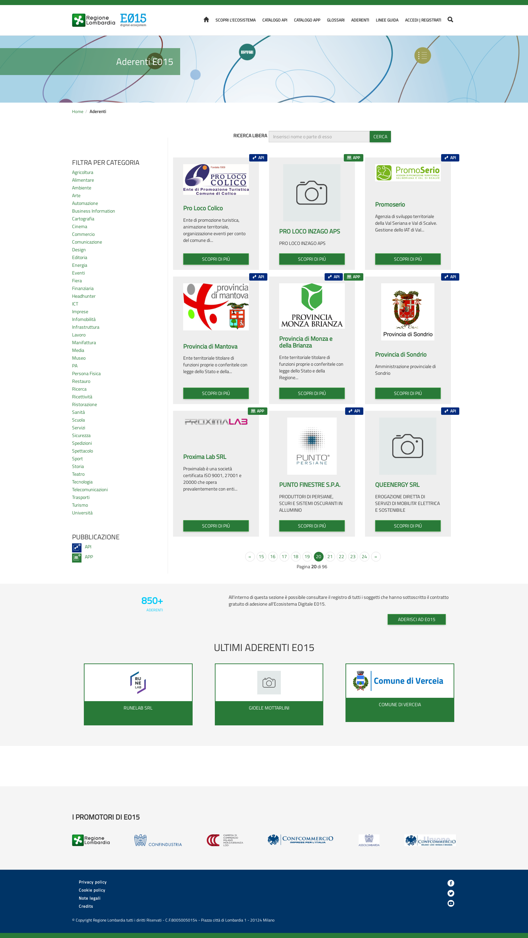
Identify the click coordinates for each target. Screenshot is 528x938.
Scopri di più (216, 258)
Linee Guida (387, 20)
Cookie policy (92, 890)
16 (272, 556)
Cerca (380, 136)
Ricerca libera (250, 135)
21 (330, 556)
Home (78, 111)
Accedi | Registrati (423, 20)
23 (353, 556)
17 (284, 556)
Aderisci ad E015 (416, 619)
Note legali (90, 898)
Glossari (335, 20)
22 (341, 556)
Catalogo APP (307, 20)
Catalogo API (274, 20)
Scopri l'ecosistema (236, 20)
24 (364, 556)
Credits (86, 906)
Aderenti (360, 20)
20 (318, 556)
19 (307, 556)
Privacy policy (93, 882)
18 (295, 556)
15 (261, 556)
